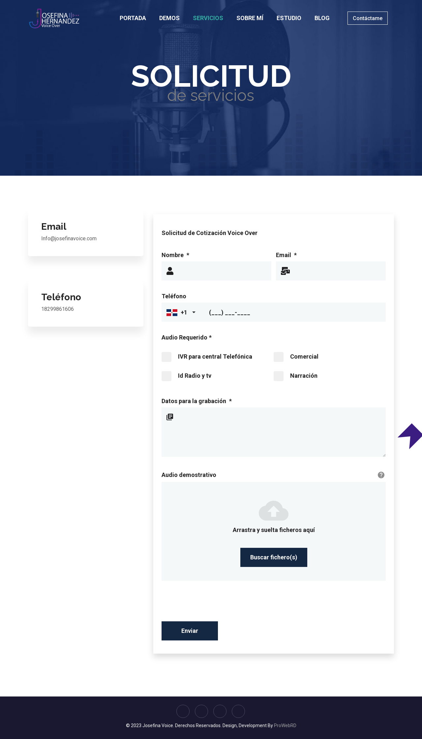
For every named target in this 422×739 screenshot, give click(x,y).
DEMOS (169, 18)
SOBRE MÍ (249, 18)
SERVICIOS (208, 18)
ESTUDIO (289, 18)
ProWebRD (285, 725)
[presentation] (212, 603)
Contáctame (367, 18)
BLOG (322, 18)
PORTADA (133, 18)
